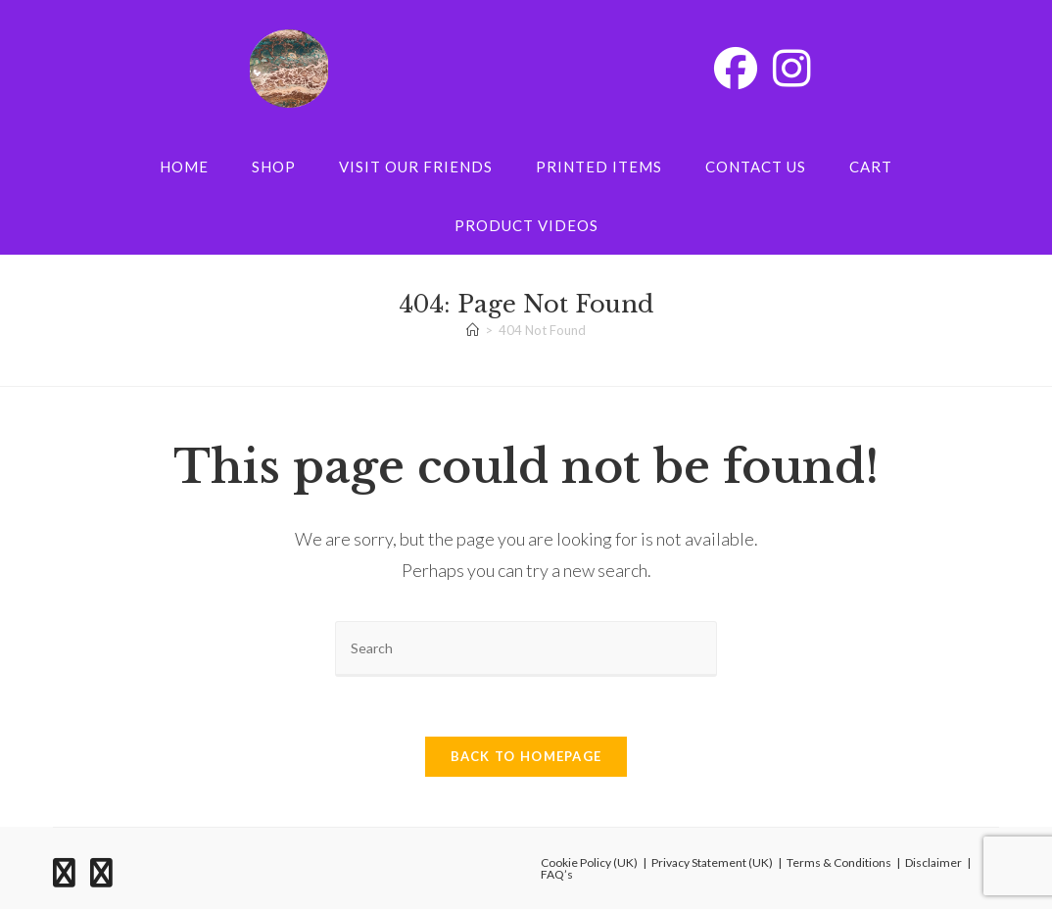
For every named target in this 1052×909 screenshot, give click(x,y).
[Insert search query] (526, 649)
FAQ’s (557, 874)
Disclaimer (933, 862)
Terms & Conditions (839, 862)
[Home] (472, 330)
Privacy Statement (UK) (712, 862)
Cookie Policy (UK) (589, 862)
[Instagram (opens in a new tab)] (792, 67)
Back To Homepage (526, 756)
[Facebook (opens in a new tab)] (735, 67)
